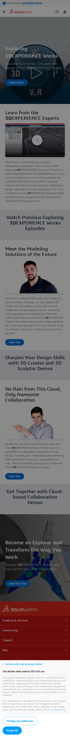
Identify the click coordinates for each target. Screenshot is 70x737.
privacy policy (58, 710)
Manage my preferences (20, 721)
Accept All (12, 730)
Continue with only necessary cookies (23, 664)
